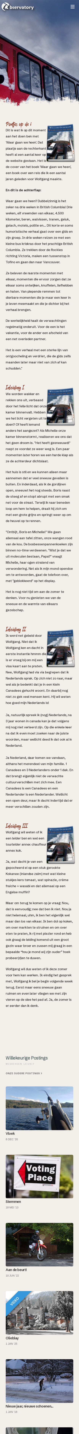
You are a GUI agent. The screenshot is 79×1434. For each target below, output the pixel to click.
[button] (72, 6)
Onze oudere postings (24, 1073)
